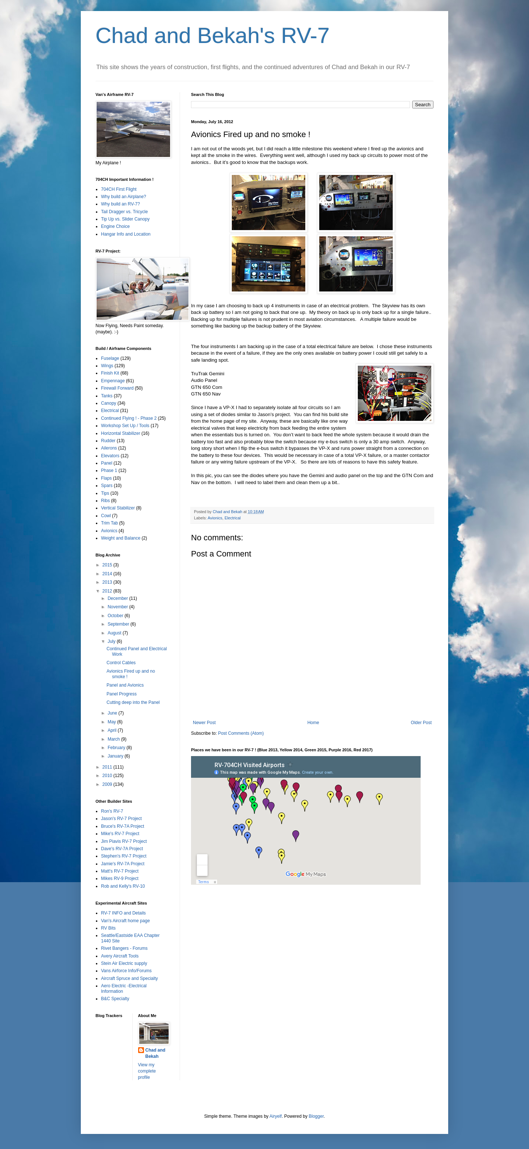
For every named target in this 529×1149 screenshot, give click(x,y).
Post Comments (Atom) (241, 733)
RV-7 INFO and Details (123, 913)
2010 (108, 775)
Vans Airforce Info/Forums (126, 970)
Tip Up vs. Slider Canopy (125, 219)
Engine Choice (115, 226)
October (116, 615)
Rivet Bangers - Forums (124, 948)
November (118, 606)
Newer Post (204, 722)
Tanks (106, 395)
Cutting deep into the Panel (133, 702)
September (119, 624)
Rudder (108, 440)
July (112, 641)
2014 (108, 573)
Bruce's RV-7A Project (122, 826)
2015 (108, 565)
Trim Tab (109, 523)
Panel (106, 463)
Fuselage (110, 358)
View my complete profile (147, 1071)
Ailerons (109, 448)
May (112, 721)
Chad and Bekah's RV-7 (213, 35)
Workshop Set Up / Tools (125, 425)
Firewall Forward (117, 388)
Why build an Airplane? (123, 196)
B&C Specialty (115, 998)
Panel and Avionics (125, 685)
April (113, 730)
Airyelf (276, 1116)
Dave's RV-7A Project (122, 848)
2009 (108, 784)
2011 (108, 767)
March (114, 739)
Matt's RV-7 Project (119, 871)
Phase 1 (109, 470)
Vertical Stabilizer (118, 508)
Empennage (113, 380)
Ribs (105, 500)
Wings (107, 365)
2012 (108, 591)
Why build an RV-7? (120, 204)
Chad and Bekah (155, 1053)
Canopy (108, 403)
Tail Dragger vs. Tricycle (124, 211)
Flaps (106, 478)
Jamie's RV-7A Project (122, 863)
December (118, 598)
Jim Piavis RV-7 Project (124, 841)
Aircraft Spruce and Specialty (129, 978)
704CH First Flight (119, 189)
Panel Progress (122, 694)
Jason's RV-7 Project (121, 818)
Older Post (421, 722)
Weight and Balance (120, 538)
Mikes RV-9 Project (119, 878)
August (115, 633)
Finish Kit (110, 373)
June (113, 713)
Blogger (316, 1116)
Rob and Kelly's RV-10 (123, 886)
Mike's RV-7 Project (120, 833)
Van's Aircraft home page (125, 920)
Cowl (106, 515)
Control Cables (121, 662)
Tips (105, 493)
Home (313, 722)
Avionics (215, 518)
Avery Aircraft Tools (119, 956)
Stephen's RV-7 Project (123, 856)
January (116, 756)
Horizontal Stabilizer (120, 433)
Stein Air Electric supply (124, 963)
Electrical (232, 518)
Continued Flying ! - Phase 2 (128, 418)
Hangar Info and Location (126, 234)
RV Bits (108, 928)
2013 (108, 582)
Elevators (110, 455)
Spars (106, 485)
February (117, 747)
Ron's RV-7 (112, 811)
